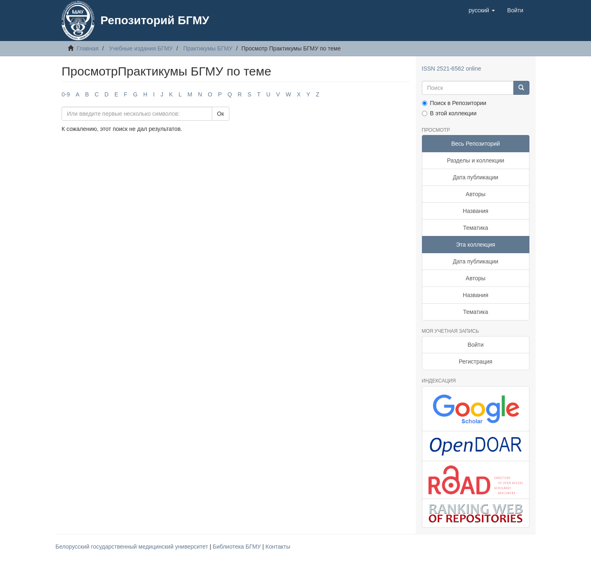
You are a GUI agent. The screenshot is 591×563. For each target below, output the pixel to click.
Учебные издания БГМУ (141, 48)
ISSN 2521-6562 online (451, 68)
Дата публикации (475, 177)
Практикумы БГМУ (207, 48)
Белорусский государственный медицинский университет (132, 546)
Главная (87, 48)
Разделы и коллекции (475, 160)
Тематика (475, 227)
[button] (482, 10)
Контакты (278, 546)
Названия (475, 211)
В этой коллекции (449, 113)
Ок (220, 113)
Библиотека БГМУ (237, 546)
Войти (475, 344)
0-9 (66, 94)
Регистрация (475, 361)
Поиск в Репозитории (454, 103)
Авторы (476, 194)
